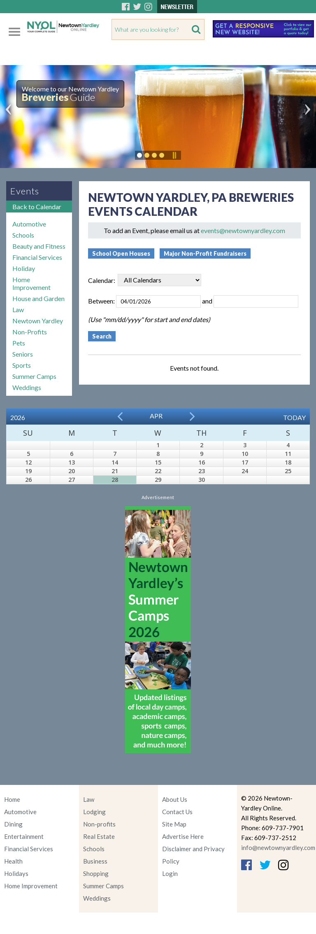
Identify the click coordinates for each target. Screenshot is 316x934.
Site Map (174, 824)
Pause (174, 155)
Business (95, 861)
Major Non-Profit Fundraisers (205, 253)
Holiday (23, 268)
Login (170, 873)
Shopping (96, 873)
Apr (156, 416)
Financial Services (37, 257)
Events (24, 190)
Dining (13, 824)
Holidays (16, 873)
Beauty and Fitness (38, 246)
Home (12, 799)
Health (13, 861)
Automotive (29, 224)
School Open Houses (121, 253)
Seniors (22, 354)
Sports (21, 365)
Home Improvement (31, 283)
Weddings (26, 387)
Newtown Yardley (37, 321)
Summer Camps (34, 376)
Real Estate (99, 836)
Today (294, 417)
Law (18, 309)
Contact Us (177, 811)
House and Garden (38, 298)
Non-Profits (29, 332)
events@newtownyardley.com (243, 230)
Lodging (94, 811)
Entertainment (24, 836)
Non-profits (99, 824)
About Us (174, 799)
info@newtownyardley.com (278, 847)
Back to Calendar (36, 206)
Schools (23, 235)
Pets (18, 343)
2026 (17, 417)
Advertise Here (183, 836)
